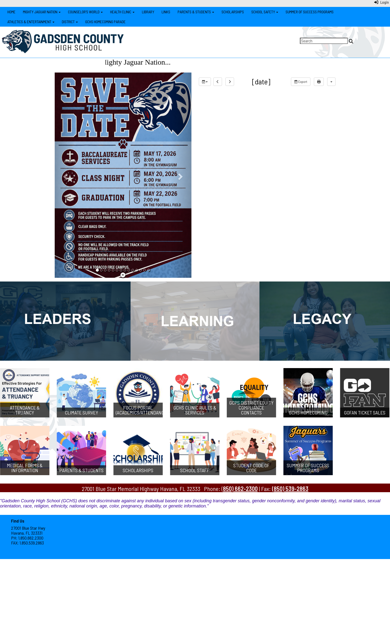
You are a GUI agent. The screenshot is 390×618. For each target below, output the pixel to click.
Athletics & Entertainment (30, 21)
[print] (319, 81)
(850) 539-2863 (290, 488)
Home (11, 11)
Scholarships (232, 11)
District (70, 21)
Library (148, 11)
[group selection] (205, 81)
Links (166, 11)
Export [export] (300, 81)
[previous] (217, 81)
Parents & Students (196, 11)
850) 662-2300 (240, 488)
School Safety (264, 11)
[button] (65, 175)
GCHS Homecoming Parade (105, 21)
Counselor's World (85, 11)
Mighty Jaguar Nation (42, 11)
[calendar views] (331, 81)
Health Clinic (122, 11)
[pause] (122, 275)
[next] (229, 81)
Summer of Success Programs (310, 11)
